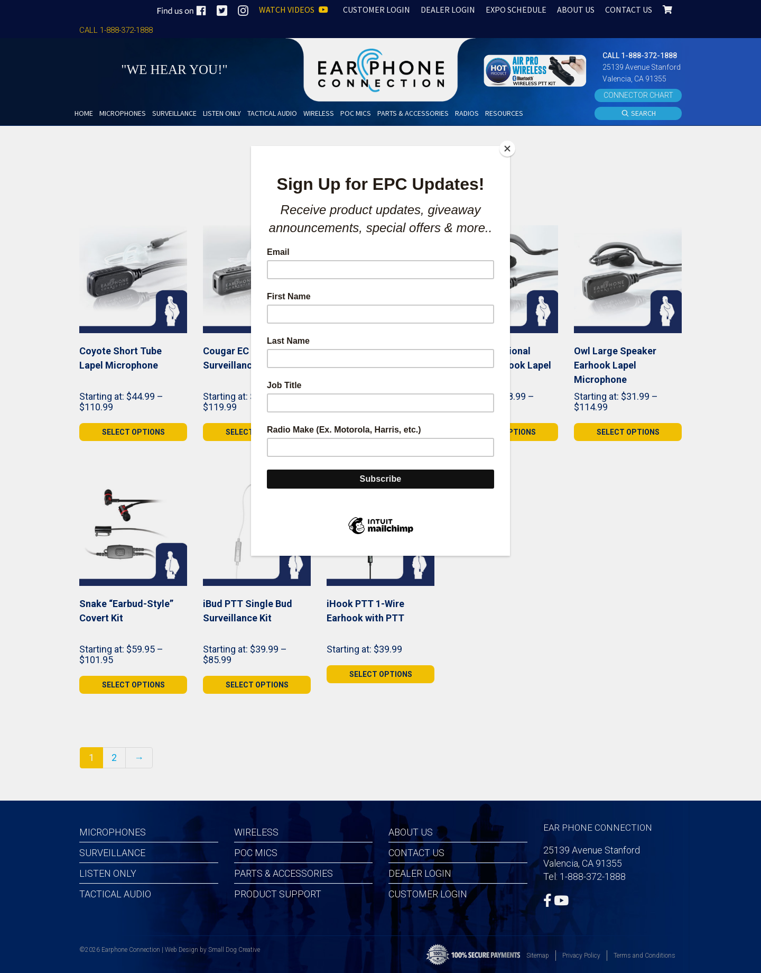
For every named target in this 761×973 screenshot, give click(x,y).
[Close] (507, 149)
